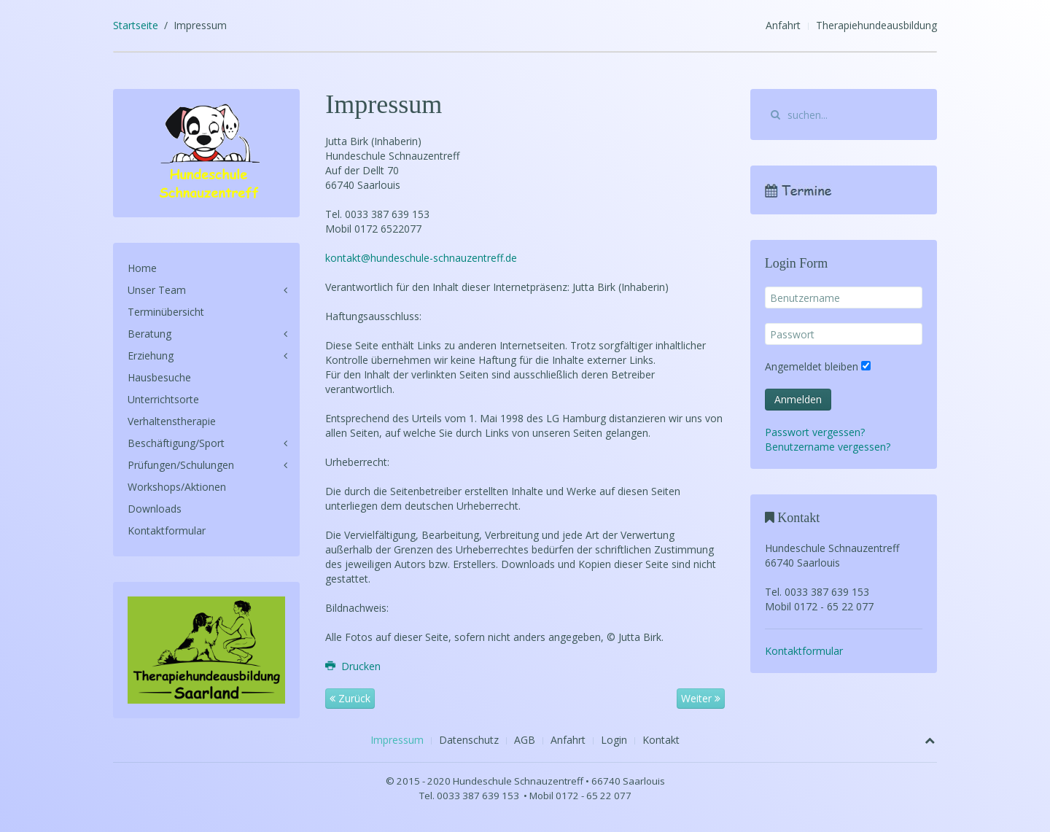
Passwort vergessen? (815, 432)
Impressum (397, 740)
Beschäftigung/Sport (176, 443)
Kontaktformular (167, 530)
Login (614, 740)
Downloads (155, 509)
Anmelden (798, 399)
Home (142, 268)
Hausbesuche (159, 377)
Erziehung (151, 355)
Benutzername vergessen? (827, 447)
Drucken (353, 666)
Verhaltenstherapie (172, 421)
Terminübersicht (166, 312)
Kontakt (661, 740)
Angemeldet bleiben (811, 366)
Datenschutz (469, 740)
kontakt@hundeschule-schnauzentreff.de (421, 258)
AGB (524, 740)
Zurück (350, 698)
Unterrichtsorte (163, 399)
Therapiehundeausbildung (876, 25)
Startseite (135, 25)
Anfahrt (783, 25)
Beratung (149, 334)
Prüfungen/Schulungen (181, 465)
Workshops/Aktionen (177, 487)
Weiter (700, 698)
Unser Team (157, 290)
